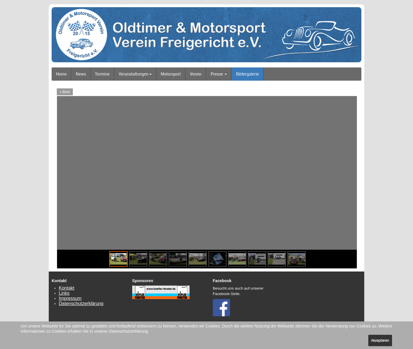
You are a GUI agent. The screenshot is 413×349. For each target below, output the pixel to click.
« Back (65, 92)
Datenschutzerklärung (81, 303)
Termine (102, 74)
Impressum (70, 298)
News (81, 74)
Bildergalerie (247, 74)
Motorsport (171, 74)
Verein (195, 74)
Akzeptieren (380, 340)
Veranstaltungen (135, 74)
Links (64, 293)
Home (61, 74)
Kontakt (66, 288)
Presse (219, 74)
